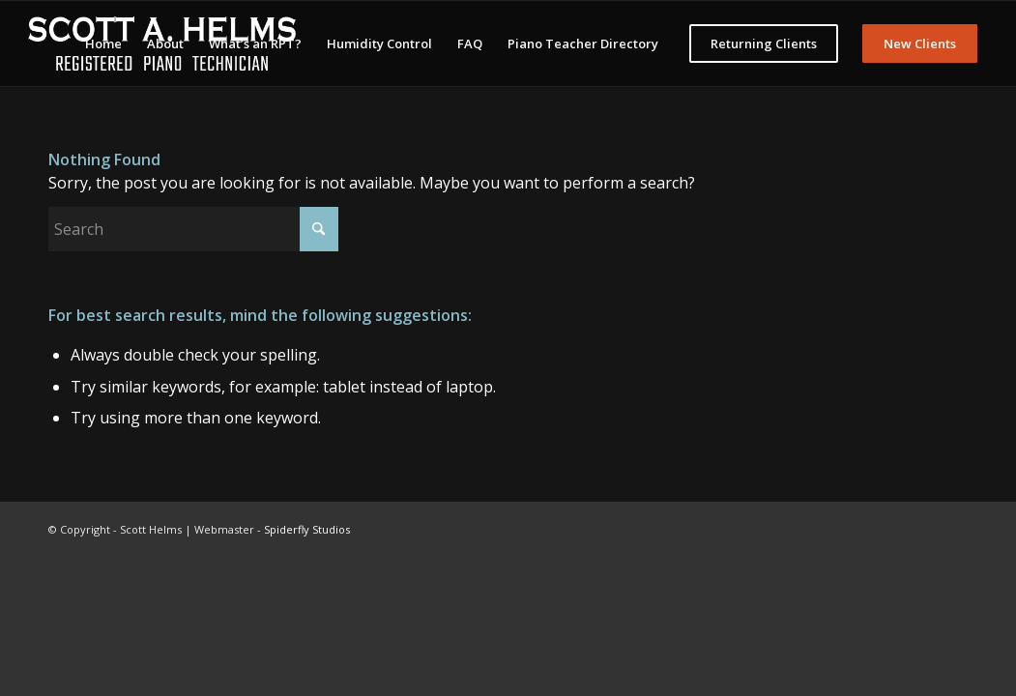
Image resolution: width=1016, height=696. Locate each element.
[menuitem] (103, 43)
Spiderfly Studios (307, 529)
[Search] (193, 229)
